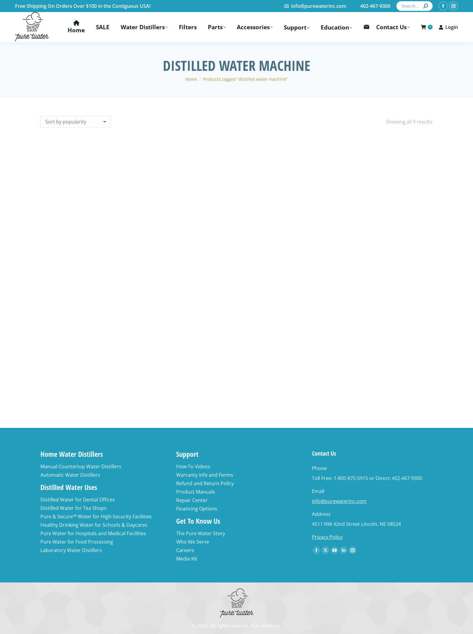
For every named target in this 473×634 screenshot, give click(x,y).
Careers (185, 550)
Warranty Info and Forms (204, 475)
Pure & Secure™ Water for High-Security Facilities (96, 516)
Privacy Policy (327, 537)
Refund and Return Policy (205, 483)
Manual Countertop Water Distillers (80, 466)
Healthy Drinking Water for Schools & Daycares (94, 525)
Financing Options (196, 508)
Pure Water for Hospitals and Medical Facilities (93, 533)
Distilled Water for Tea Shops (73, 508)
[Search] (414, 6)
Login (448, 27)
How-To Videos (193, 466)
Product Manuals (195, 491)
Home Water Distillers (71, 454)
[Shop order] (75, 122)
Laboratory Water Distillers (71, 550)
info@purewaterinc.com (315, 6)
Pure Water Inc (265, 626)
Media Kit (186, 558)
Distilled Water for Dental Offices (77, 499)
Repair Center (192, 500)
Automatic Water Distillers (70, 475)
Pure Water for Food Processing (76, 541)
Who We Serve (192, 541)
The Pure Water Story (200, 533)
